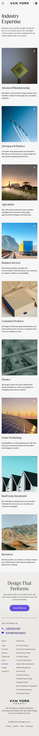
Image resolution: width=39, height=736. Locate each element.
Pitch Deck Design (22, 645)
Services (4, 653)
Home (4, 645)
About (4, 660)
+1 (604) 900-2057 (12, 628)
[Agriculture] (19, 190)
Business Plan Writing (23, 653)
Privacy (8, 726)
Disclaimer (29, 726)
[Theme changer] (35, 3)
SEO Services (20, 671)
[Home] (19, 3)
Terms (22, 726)
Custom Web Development (25, 664)
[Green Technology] (19, 423)
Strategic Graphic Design (24, 678)
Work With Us (19, 610)
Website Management (23, 667)
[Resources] (19, 540)
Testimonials (6, 656)
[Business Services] (19, 248)
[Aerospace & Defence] (19, 132)
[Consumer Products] (19, 307)
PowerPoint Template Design (25, 649)
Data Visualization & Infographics (26, 686)
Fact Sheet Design (22, 656)
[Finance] (19, 365)
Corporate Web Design (23, 660)
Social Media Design (23, 693)
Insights (4, 667)
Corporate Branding (22, 675)
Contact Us (5, 671)
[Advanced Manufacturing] (19, 73)
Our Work (5, 649)
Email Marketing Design (24, 689)
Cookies (15, 726)
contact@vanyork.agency (15, 633)
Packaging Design (22, 682)
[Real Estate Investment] (19, 482)
